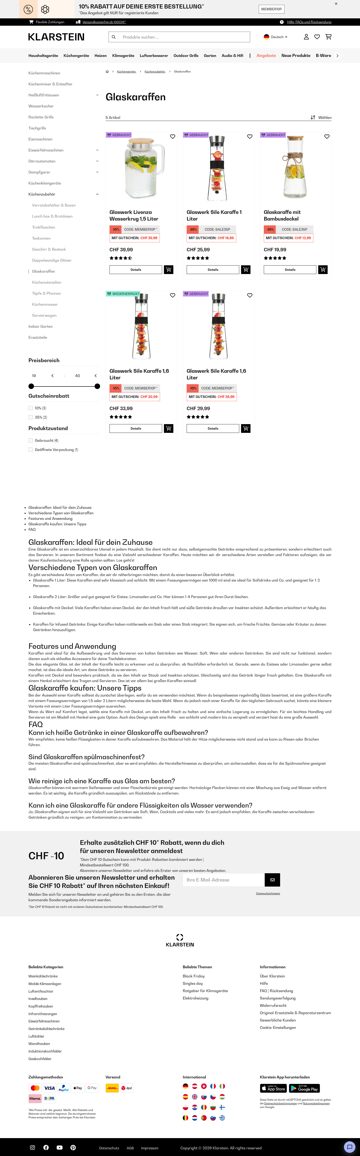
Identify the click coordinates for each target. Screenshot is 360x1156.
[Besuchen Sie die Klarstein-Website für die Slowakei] (204, 1095)
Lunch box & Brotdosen (52, 216)
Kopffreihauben (41, 1005)
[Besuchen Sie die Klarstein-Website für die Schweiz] (204, 1084)
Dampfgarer (39, 172)
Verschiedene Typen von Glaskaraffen (60, 513)
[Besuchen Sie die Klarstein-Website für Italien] (222, 1084)
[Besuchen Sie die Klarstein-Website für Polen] (185, 1105)
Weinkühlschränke (44, 976)
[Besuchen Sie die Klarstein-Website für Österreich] (194, 1084)
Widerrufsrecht (273, 1005)
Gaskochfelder (41, 1057)
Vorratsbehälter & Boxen (54, 205)
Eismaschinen (40, 139)
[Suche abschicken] (113, 37)
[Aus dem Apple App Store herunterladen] (273, 1086)
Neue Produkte (315, 55)
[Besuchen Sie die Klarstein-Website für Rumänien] (204, 1105)
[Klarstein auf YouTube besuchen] (62, 1147)
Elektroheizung (195, 998)
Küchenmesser (45, 304)
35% (41, 417)
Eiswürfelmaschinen (45, 150)
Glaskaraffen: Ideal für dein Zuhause (60, 507)
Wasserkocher (41, 106)
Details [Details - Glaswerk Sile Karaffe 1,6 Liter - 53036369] (213, 428)
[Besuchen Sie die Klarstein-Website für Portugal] (204, 1116)
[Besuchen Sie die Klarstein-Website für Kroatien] (194, 1105)
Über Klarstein (272, 976)
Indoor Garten (40, 326)
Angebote (285, 55)
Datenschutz (114, 1146)
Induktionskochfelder (46, 1049)
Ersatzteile (37, 337)
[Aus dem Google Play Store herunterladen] (304, 1086)
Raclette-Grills (40, 117)
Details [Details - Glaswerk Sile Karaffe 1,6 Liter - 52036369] (136, 428)
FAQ (32, 529)
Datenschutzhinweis (267, 893)
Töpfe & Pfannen (46, 293)
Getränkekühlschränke (48, 1027)
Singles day (193, 983)
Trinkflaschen (43, 227)
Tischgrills (37, 128)
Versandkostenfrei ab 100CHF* (106, 22)
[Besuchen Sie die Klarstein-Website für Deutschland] (185, 1084)
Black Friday (194, 976)
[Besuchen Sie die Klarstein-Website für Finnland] (222, 1105)
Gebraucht (46, 440)
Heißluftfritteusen (43, 95)
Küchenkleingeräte (44, 183)
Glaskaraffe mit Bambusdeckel (285, 216)
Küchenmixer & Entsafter (50, 84)
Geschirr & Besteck (49, 249)
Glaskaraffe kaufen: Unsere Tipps (57, 524)
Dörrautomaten (41, 161)
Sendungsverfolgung (278, 998)
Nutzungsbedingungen (274, 1105)
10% (40, 408)
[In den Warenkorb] (168, 269)
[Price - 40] (86, 376)
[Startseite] (111, 71)
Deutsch (275, 37)
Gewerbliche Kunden (278, 1020)
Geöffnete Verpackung (56, 450)
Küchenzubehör (41, 194)
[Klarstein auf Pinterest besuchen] (77, 1147)
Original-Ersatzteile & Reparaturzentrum (295, 1012)
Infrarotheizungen (43, 1012)
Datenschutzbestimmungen (281, 1101)
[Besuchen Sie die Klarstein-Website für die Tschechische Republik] (213, 1095)
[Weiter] (337, 55)
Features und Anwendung (50, 518)
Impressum (157, 1146)
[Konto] (306, 37)
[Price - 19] (42, 376)
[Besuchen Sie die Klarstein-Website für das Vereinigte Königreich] (194, 1095)
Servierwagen (44, 315)
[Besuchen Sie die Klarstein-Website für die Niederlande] (194, 1116)
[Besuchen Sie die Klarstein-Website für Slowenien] (213, 1116)
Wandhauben (40, 1042)
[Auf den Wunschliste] (172, 136)
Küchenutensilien (46, 282)
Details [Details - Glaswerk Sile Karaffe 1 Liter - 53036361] (213, 270)
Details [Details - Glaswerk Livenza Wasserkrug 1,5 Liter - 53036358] (136, 270)
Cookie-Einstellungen (278, 1027)
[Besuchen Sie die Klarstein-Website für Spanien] (185, 1095)
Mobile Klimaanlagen (46, 983)
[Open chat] (349, 1147)
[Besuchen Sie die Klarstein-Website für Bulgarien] (213, 1105)
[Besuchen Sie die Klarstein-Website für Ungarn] (222, 1095)
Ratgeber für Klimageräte (205, 990)
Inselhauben (38, 998)
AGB (137, 1146)
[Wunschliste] (317, 37)
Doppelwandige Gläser (52, 260)
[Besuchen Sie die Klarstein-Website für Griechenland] (222, 1116)
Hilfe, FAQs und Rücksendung (309, 22)
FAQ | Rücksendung (276, 990)
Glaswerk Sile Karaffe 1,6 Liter (139, 375)
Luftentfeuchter (42, 990)
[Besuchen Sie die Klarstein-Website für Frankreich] (213, 1084)
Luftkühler (37, 1035)
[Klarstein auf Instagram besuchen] (33, 1147)
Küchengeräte (127, 71)
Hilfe (264, 983)
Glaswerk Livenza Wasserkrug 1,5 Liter (137, 216)
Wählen (320, 117)
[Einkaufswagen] (328, 37)
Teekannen (41, 238)
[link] (141, 167)
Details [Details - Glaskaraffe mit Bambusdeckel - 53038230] (290, 270)
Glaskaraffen (43, 271)
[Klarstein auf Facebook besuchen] (47, 1147)
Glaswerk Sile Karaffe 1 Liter (218, 216)
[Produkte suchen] (179, 37)
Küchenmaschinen (44, 73)
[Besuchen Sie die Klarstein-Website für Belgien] (185, 1116)
